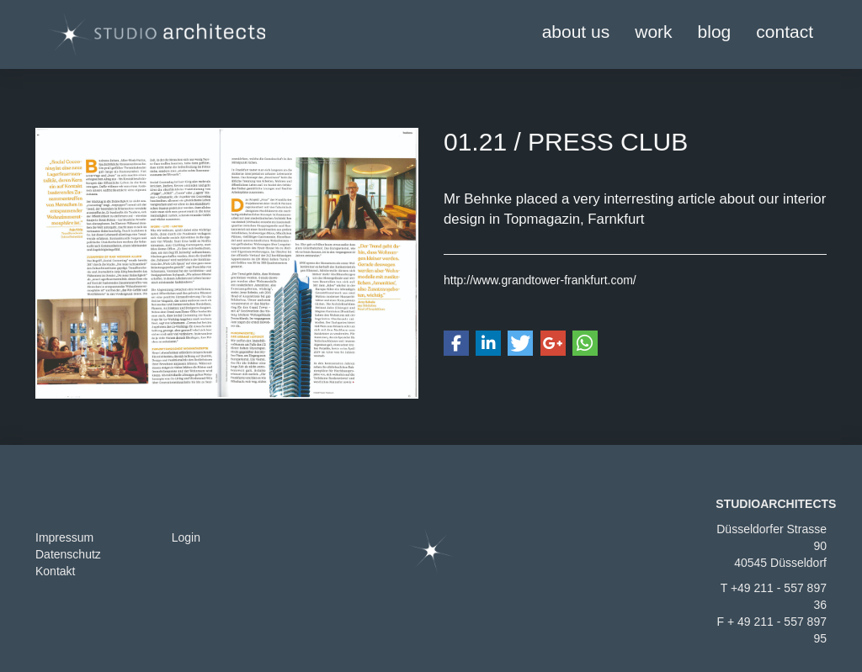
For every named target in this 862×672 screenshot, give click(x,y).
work (653, 31)
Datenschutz (68, 554)
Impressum (64, 537)
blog (715, 31)
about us (576, 31)
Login (186, 537)
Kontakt (55, 571)
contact (784, 31)
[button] (456, 343)
